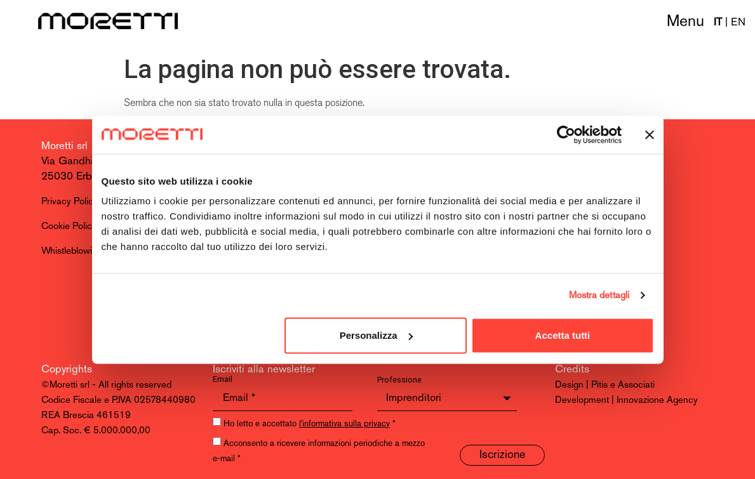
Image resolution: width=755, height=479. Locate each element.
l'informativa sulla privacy (344, 424)
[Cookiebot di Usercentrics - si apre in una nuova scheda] (566, 134)
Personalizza (376, 335)
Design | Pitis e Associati (605, 385)
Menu (685, 22)
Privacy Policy (69, 202)
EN (738, 22)
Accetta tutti (563, 335)
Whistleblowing (71, 251)
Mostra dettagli (599, 295)
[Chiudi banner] (649, 134)
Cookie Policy (69, 227)
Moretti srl (64, 146)
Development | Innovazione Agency (626, 400)
